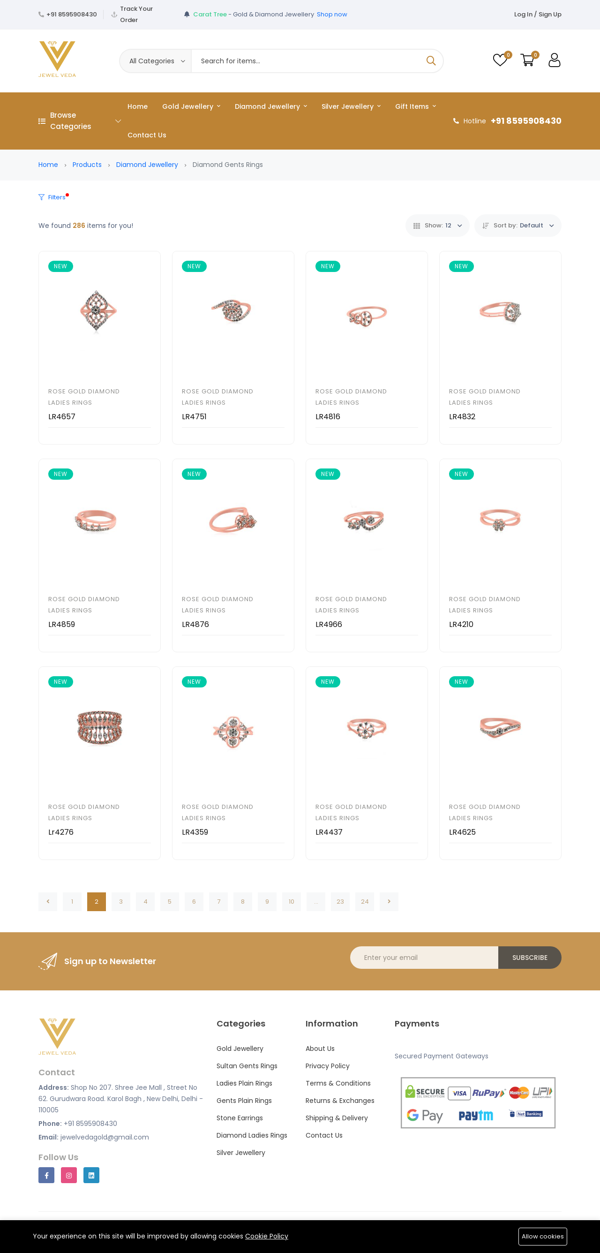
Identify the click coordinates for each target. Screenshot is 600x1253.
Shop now (332, 14)
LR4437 (329, 832)
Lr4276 (61, 832)
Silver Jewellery (351, 106)
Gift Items (415, 106)
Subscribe (530, 957)
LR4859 (61, 624)
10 (291, 901)
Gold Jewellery (191, 106)
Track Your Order (136, 14)
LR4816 (327, 416)
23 (340, 901)
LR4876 (195, 624)
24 (365, 901)
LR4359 (195, 832)
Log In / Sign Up (538, 14)
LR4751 (194, 416)
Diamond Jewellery (271, 106)
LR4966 (328, 624)
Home (138, 106)
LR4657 (61, 416)
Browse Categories (79, 120)
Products (87, 164)
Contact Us (147, 135)
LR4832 (462, 416)
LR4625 (462, 832)
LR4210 (461, 624)
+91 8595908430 (71, 14)
